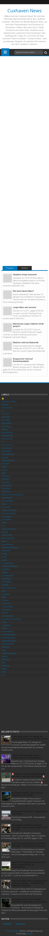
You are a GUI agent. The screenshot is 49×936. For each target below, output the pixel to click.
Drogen (5, 470)
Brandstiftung (7, 432)
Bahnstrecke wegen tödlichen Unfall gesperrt (28, 325)
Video (4, 650)
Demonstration (8, 454)
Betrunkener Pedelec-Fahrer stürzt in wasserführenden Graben (27, 794)
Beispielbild (6, 423)
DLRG (4, 467)
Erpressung (6, 485)
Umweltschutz (7, 616)
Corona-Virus (7, 445)
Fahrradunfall (7, 501)
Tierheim (5, 600)
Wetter (4, 669)
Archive (24, 268)
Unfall (4, 622)
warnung (5, 659)
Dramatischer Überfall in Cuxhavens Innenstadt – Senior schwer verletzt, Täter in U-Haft (29, 827)
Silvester (5, 585)
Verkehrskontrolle (9, 641)
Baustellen (6, 420)
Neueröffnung (7, 544)
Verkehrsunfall (8, 644)
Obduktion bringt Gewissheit (25, 274)
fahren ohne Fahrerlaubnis (12, 495)
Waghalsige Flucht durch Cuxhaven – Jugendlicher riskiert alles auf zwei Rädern (29, 900)
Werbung (5, 666)
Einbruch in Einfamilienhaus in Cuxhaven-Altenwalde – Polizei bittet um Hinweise (28, 844)
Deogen (5, 457)
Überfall (5, 613)
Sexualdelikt (6, 582)
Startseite (7, 924)
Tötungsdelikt (7, 607)
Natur (4, 541)
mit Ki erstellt (7, 535)
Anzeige (5, 405)
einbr (4, 473)
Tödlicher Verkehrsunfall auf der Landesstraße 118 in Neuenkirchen (26, 756)
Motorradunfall (8, 538)
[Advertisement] (24, 703)
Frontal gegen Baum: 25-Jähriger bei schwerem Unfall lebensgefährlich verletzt (29, 737)
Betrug (4, 429)
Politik (4, 557)
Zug (3, 675)
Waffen (5, 656)
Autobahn (6, 414)
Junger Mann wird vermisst (24, 307)
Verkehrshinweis (8, 638)
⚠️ (3, 398)
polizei (4, 560)
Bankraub (6, 417)
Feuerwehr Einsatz (9, 510)
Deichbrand (6, 451)
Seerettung (6, 579)
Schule (4, 572)
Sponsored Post (8, 588)
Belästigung (6, 426)
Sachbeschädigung (10, 566)
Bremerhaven (7, 439)
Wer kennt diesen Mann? (23, 291)
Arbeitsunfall (7, 408)
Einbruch (5, 479)
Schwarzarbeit (8, 576)
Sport (4, 591)
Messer (5, 532)
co (3, 442)
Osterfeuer (6, 551)
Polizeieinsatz (7, 563)
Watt (3, 663)
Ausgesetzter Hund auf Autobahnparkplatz (23, 360)
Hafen (4, 523)
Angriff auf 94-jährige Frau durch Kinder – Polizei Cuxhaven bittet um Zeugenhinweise (29, 864)
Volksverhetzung (8, 653)
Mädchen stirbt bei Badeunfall (25, 342)
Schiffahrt (6, 569)
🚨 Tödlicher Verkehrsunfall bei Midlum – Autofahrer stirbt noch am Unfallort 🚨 (29, 775)
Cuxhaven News (24, 10)
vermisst (5, 647)
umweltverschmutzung (11, 619)
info (3, 526)
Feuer (4, 504)
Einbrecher (6, 476)
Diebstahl (5, 464)
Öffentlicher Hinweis (10, 548)
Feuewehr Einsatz (9, 513)
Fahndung (6, 492)
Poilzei (4, 554)
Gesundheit (6, 519)
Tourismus (6, 610)
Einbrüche (6, 482)
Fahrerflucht (7, 498)
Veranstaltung (7, 631)
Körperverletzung (9, 529)
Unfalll (4, 628)
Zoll (3, 672)
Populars (10, 268)
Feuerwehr (6, 507)
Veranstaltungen (8, 635)
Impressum (20, 924)
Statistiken (6, 594)
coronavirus (7, 448)
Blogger (29, 934)
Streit (4, 597)
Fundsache (6, 516)
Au (3, 411)
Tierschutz (6, 603)
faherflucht (6, 488)
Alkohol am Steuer (9, 401)
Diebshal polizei (8, 460)
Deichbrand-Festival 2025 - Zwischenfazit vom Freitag (29, 812)
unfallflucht (6, 625)
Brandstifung (7, 436)
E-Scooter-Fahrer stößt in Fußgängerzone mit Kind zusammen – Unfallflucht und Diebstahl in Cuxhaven (29, 883)
